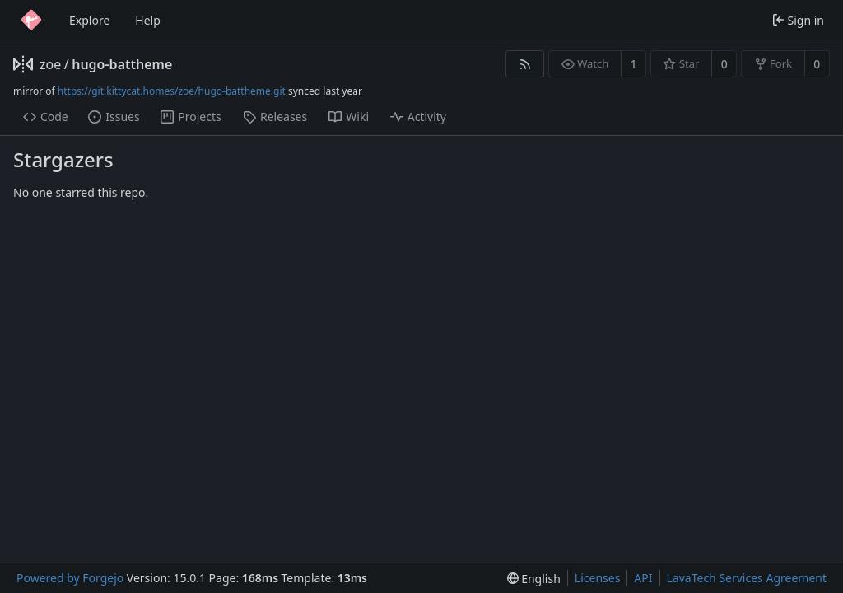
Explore (89, 20)
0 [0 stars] (724, 64)
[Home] (31, 20)
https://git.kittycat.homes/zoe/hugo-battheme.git (172, 91)
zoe (50, 64)
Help (148, 20)
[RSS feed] (524, 63)
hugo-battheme (122, 64)
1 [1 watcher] (634, 64)
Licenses (598, 578)
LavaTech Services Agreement (747, 578)
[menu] (534, 578)
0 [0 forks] (816, 64)
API (643, 578)
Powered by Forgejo (69, 578)
